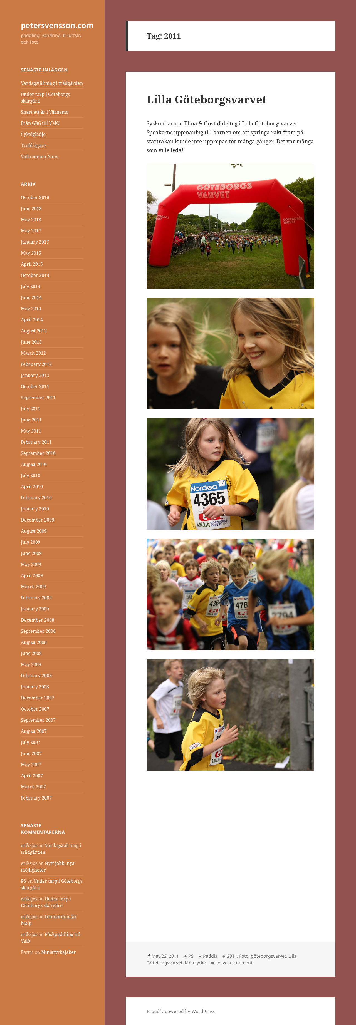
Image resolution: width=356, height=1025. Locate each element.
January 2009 (35, 609)
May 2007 (31, 764)
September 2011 (38, 397)
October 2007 (35, 709)
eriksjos (29, 845)
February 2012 (36, 364)
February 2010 (36, 498)
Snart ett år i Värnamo (44, 112)
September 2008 (38, 631)
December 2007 (37, 698)
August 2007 (34, 731)
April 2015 (32, 264)
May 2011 (31, 431)
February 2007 (36, 798)
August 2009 (34, 531)
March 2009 (33, 587)
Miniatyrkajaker (58, 952)
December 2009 (37, 520)
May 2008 (31, 664)
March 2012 (33, 353)
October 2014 (35, 275)
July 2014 (30, 286)
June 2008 (31, 653)
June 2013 (31, 342)
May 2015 (31, 253)
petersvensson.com (57, 25)
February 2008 (36, 675)
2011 (232, 956)
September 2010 (38, 453)
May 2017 (31, 231)
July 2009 (30, 542)
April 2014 (32, 320)
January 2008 (35, 687)
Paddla (210, 956)
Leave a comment (234, 963)
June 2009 (31, 553)
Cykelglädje (33, 134)
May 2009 (31, 564)
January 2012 (35, 375)
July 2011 (30, 409)
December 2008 (37, 620)
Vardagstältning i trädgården (52, 83)
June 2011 (31, 420)
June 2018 (31, 208)
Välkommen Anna (39, 156)
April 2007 (32, 776)
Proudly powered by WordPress (181, 1011)
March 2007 (33, 787)
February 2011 (36, 442)
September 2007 (38, 720)
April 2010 (32, 486)
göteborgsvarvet (268, 956)
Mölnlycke (195, 963)
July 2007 (30, 742)
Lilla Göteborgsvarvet (207, 99)
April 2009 (32, 575)
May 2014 (31, 309)
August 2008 (34, 642)
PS (23, 881)
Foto (244, 956)
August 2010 (34, 464)
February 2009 (36, 598)
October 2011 (35, 386)
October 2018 (35, 197)
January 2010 (35, 509)
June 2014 (31, 297)
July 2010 (30, 475)
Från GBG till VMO (40, 123)
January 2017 (35, 242)
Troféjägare (33, 145)
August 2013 (34, 331)
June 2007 (31, 753)
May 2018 (31, 220)
